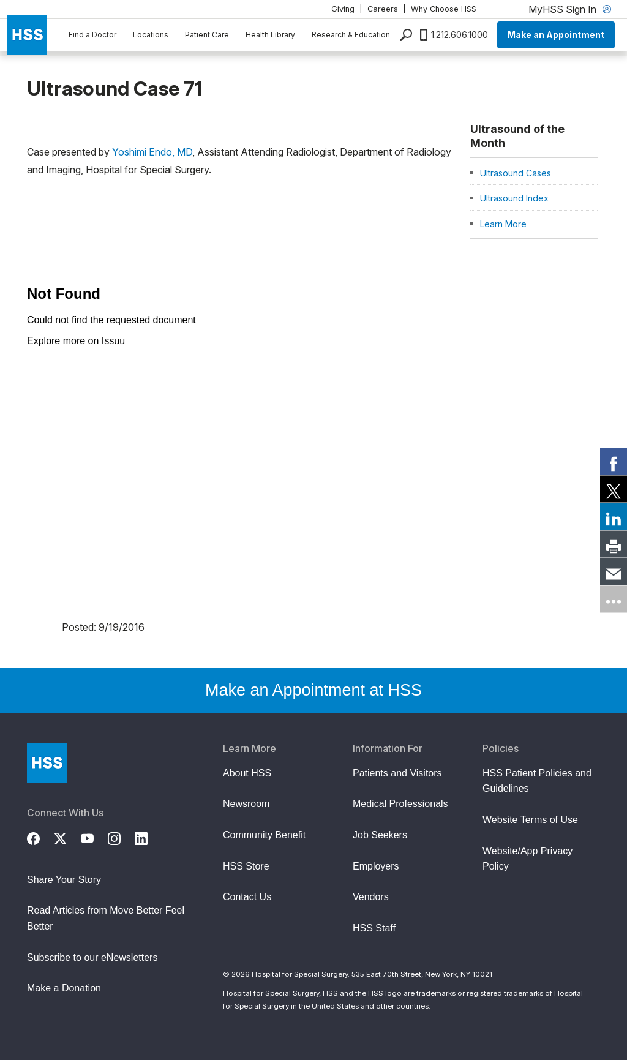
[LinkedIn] (148, 837)
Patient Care (207, 34)
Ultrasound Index (514, 198)
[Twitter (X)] (67, 837)
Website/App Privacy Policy (527, 859)
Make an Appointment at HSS (313, 690)
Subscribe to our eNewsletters (92, 957)
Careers (382, 8)
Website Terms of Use (530, 819)
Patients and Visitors (397, 773)
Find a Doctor (92, 34)
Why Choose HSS (443, 8)
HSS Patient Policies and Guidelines (536, 781)
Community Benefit (264, 835)
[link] (613, 461)
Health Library (270, 34)
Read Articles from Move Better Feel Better (105, 918)
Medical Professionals (400, 804)
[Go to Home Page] (47, 763)
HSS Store (246, 866)
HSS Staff (374, 928)
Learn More (503, 224)
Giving (343, 8)
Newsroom (246, 804)
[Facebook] (40, 837)
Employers (376, 866)
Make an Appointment (556, 34)
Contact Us (247, 897)
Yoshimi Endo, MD (152, 152)
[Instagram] (121, 837)
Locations (150, 34)
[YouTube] (94, 837)
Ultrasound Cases (515, 173)
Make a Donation (64, 988)
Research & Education (351, 34)
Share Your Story (64, 879)
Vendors (371, 897)
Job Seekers (380, 835)
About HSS (247, 773)
